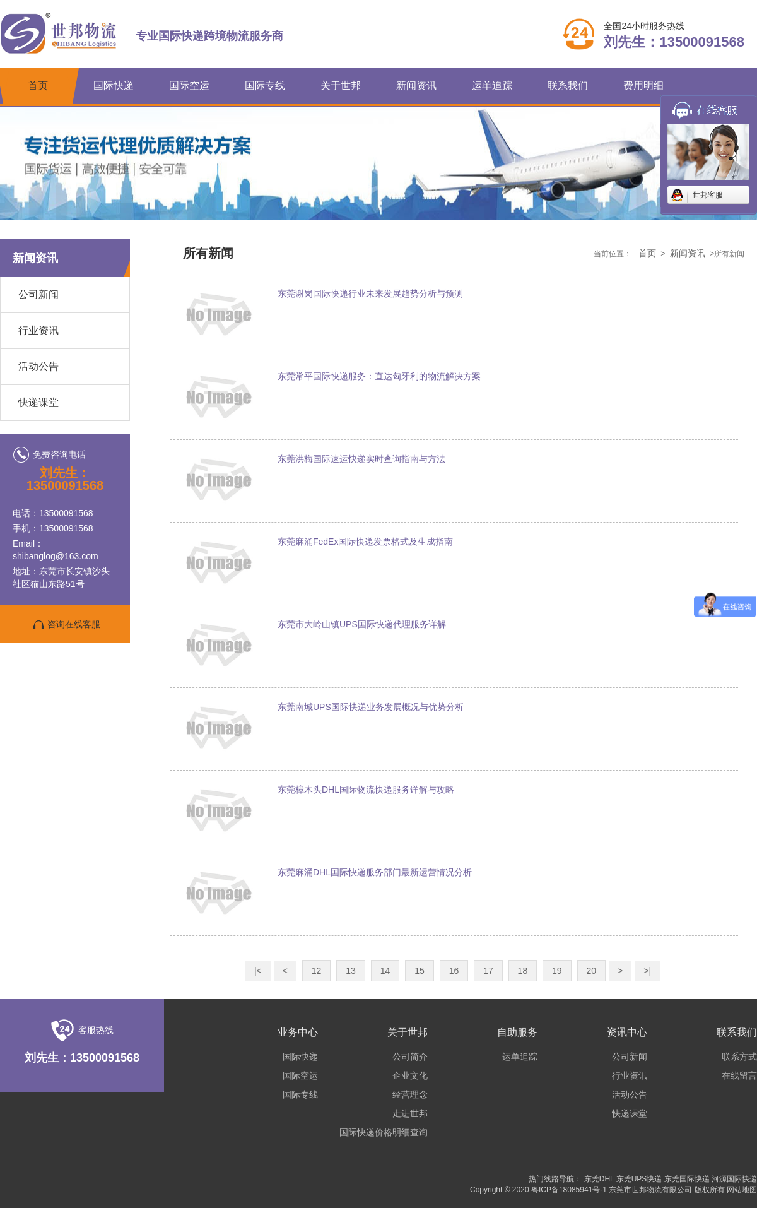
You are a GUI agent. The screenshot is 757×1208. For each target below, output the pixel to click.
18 (523, 971)
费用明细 (643, 85)
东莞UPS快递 (639, 1179)
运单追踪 (492, 85)
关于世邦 (340, 85)
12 (317, 971)
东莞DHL (599, 1179)
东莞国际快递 (687, 1179)
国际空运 (189, 85)
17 (488, 971)
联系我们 (568, 85)
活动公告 (38, 366)
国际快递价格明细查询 (383, 1132)
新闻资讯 (416, 85)
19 (557, 971)
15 (419, 971)
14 (385, 971)
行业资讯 (38, 330)
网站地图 (742, 1189)
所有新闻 (208, 253)
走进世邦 (410, 1113)
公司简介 (410, 1056)
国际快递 (113, 85)
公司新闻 (38, 294)
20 (592, 971)
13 (351, 971)
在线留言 (739, 1075)
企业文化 (410, 1075)
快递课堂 (38, 402)
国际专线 (265, 85)
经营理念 (410, 1094)
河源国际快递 (734, 1179)
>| (647, 971)
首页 (38, 85)
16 (454, 971)
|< (258, 971)
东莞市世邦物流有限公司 (650, 1189)
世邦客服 (708, 195)
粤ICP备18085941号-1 (569, 1189)
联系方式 (739, 1056)
